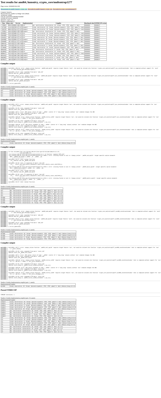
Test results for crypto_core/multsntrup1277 (64, 9)
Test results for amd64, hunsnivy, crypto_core (40, 9)
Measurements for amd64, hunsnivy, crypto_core (14, 9)
